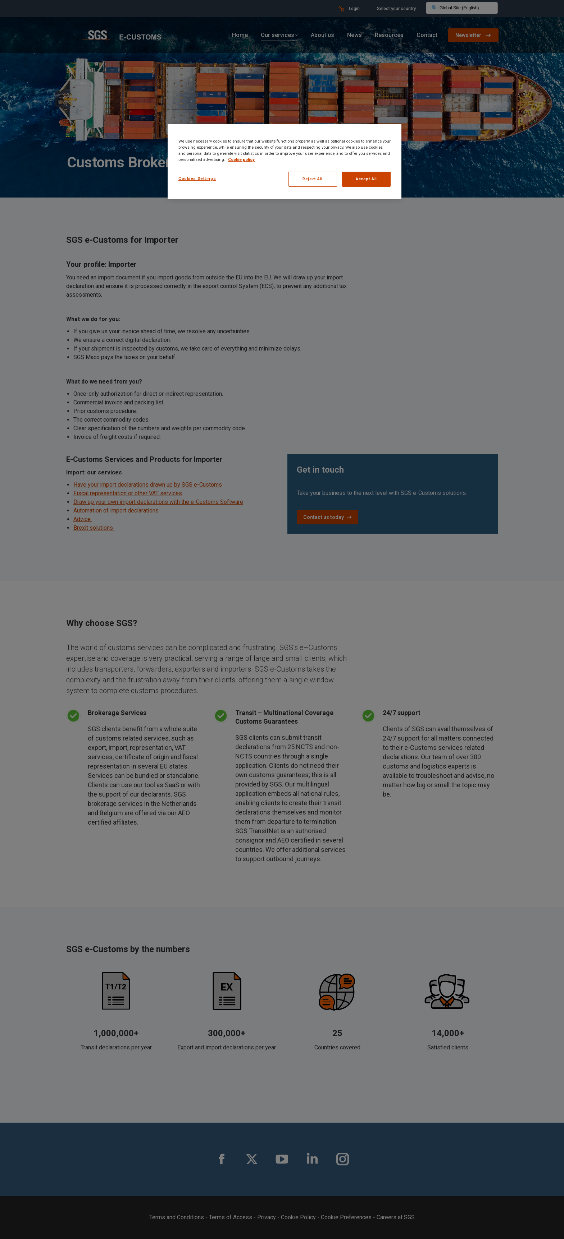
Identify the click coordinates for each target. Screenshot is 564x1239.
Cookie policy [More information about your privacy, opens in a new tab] (241, 159)
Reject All (313, 178)
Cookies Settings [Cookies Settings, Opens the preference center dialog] (197, 178)
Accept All (366, 178)
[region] (284, 161)
